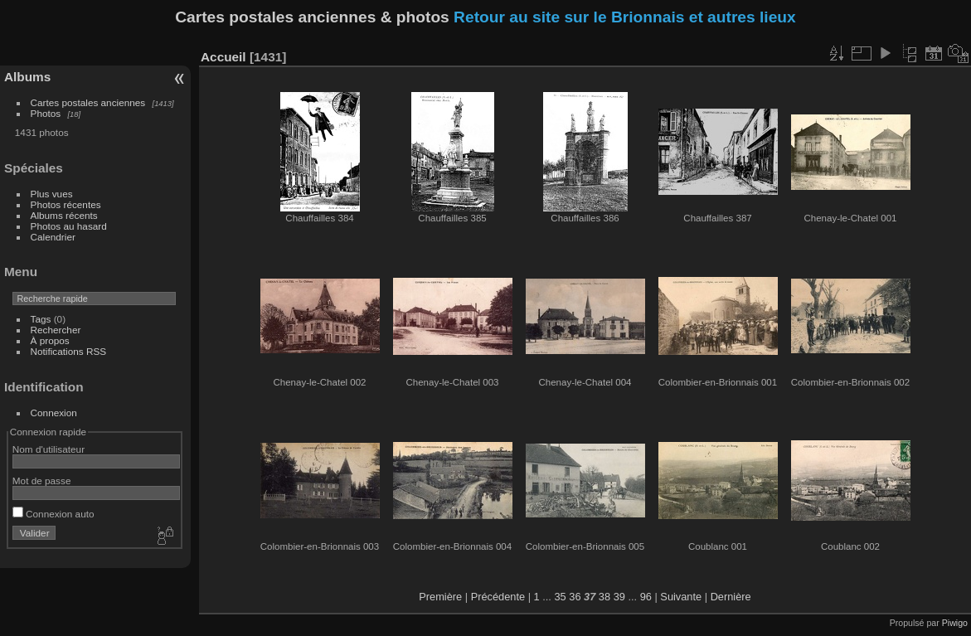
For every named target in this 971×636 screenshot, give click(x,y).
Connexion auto (53, 513)
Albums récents (64, 215)
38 (604, 596)
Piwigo (955, 623)
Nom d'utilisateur (48, 449)
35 (560, 596)
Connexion (54, 412)
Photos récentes (66, 204)
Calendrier (53, 236)
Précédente (498, 596)
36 (574, 596)
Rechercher (56, 329)
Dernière (731, 596)
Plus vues (52, 193)
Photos (46, 113)
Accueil (223, 57)
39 (619, 596)
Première (440, 596)
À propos (50, 340)
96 (646, 596)
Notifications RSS (69, 351)
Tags (41, 318)
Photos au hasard (69, 226)
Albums (27, 77)
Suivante (681, 596)
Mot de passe (41, 480)
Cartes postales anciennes (88, 102)
